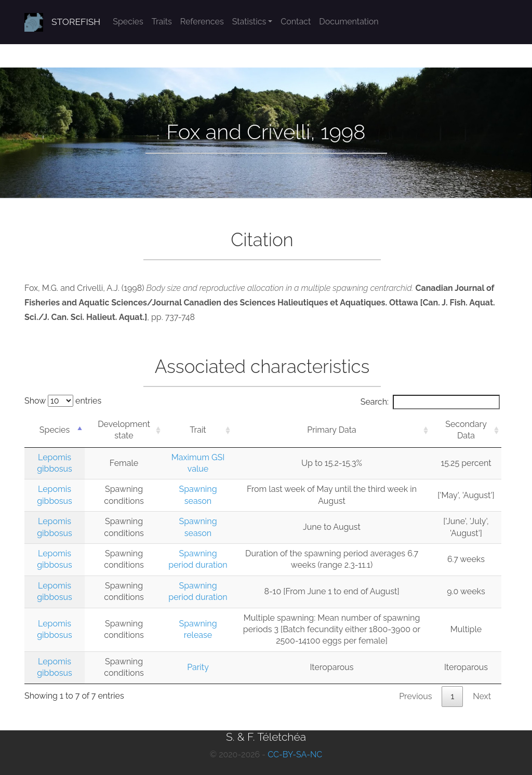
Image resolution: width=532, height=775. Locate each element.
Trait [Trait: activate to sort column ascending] (198, 430)
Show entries (62, 401)
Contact (296, 21)
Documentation (348, 21)
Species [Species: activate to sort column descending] (54, 430)
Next (482, 696)
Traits (162, 21)
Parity (198, 667)
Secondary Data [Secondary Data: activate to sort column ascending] (466, 429)
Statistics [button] (249, 21)
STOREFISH (75, 22)
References (202, 21)
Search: (430, 402)
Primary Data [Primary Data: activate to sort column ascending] (331, 430)
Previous (415, 696)
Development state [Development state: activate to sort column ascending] (124, 429)
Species (128, 21)
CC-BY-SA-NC (295, 754)
